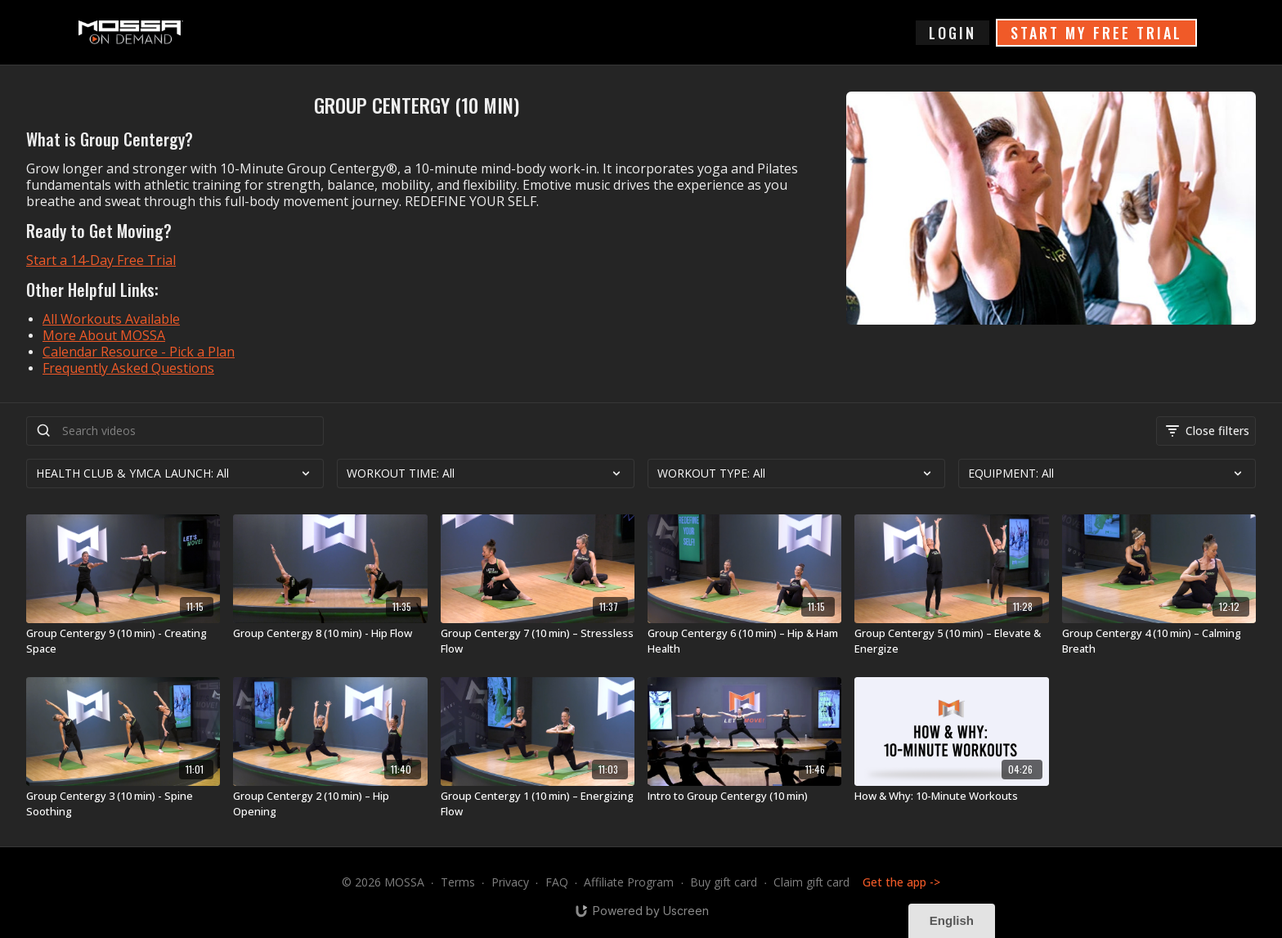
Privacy (510, 882)
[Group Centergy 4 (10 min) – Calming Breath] (1159, 641)
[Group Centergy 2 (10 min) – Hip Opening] (330, 804)
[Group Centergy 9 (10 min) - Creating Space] (123, 641)
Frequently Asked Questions (128, 368)
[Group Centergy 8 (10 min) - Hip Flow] (330, 634)
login (952, 32)
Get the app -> (901, 882)
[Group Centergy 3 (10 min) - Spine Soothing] (123, 804)
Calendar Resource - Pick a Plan (139, 352)
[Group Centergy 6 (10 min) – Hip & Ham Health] (744, 641)
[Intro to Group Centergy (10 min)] (744, 796)
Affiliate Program (629, 882)
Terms (458, 882)
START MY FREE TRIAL (1096, 32)
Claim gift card (811, 882)
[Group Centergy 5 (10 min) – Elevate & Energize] (951, 641)
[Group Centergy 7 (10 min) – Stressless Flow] (537, 641)
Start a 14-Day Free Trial (101, 260)
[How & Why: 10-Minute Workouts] (951, 796)
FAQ (556, 882)
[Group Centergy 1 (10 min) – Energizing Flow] (537, 804)
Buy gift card (723, 882)
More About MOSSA (104, 335)
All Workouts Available (111, 319)
